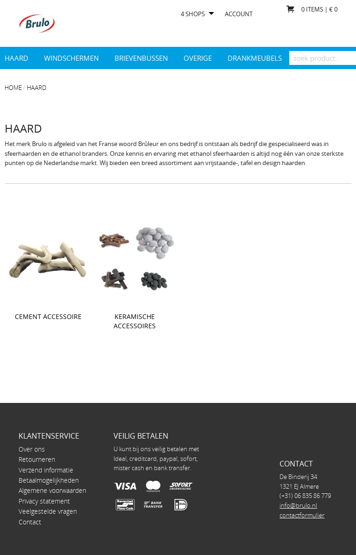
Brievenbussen (141, 58)
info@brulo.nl (298, 505)
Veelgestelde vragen (48, 511)
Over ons (32, 449)
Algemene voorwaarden (52, 490)
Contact (30, 521)
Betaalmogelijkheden (49, 480)
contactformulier (302, 515)
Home (13, 87)
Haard (16, 58)
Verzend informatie (46, 470)
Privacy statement (44, 501)
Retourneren (37, 459)
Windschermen (71, 58)
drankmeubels (255, 58)
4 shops (193, 14)
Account (239, 14)
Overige (198, 58)
